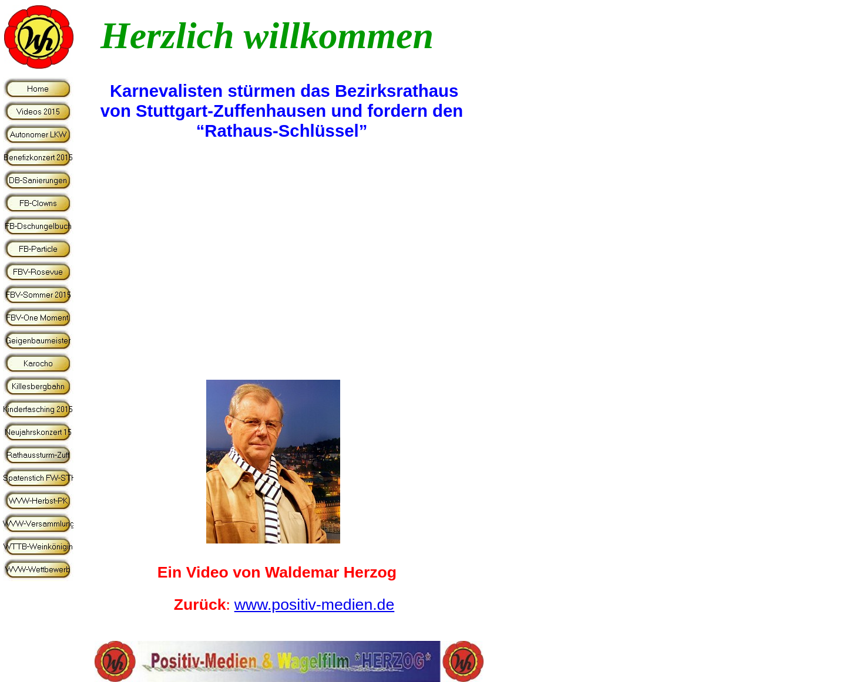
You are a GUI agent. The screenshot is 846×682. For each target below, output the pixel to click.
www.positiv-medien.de (314, 604)
